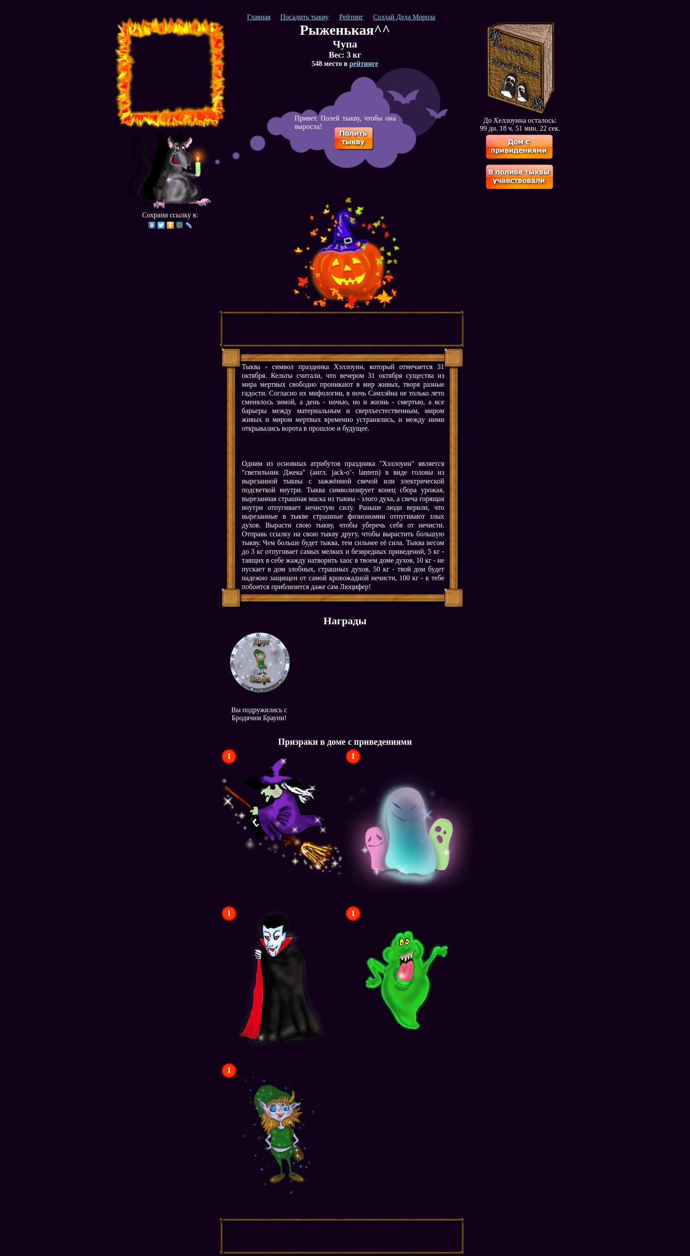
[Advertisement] (170, 73)
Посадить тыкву (304, 17)
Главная (259, 17)
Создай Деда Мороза (404, 17)
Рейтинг (351, 17)
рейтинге (363, 63)
